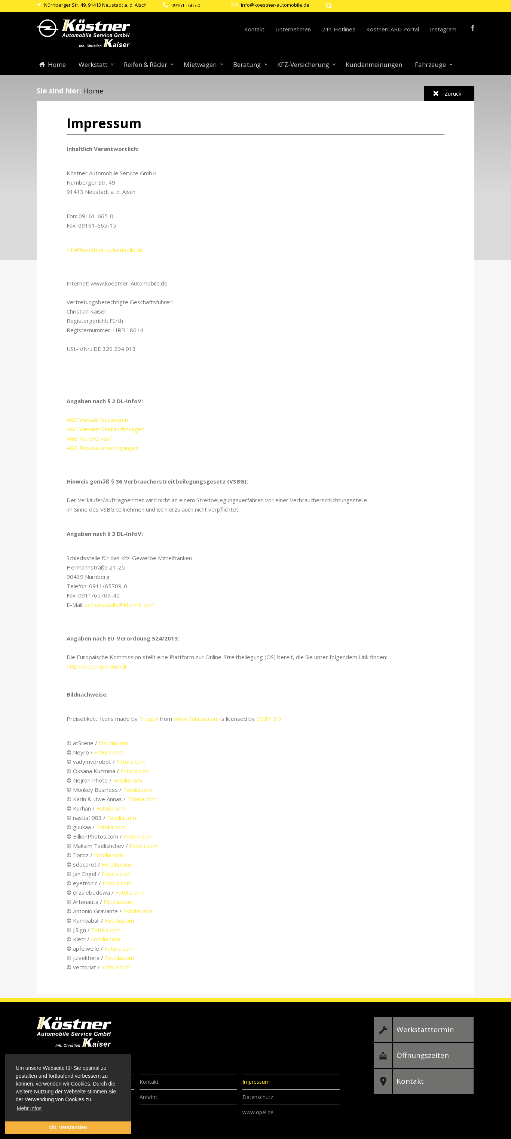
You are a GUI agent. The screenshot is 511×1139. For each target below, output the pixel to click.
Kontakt (254, 29)
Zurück (452, 93)
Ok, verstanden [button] (68, 1127)
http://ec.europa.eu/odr (97, 666)
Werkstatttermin (425, 1029)
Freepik (148, 718)
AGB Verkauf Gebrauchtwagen (105, 429)
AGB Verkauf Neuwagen (97, 419)
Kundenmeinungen (374, 64)
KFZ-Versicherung (303, 64)
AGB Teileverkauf (89, 438)
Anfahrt (148, 1097)
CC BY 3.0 (268, 718)
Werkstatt (93, 64)
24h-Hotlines (338, 29)
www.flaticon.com (196, 718)
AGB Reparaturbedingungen (103, 447)
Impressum (256, 1081)
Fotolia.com (113, 743)
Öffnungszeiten (423, 1055)
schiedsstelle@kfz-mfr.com (119, 604)
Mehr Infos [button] (29, 1108)
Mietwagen (200, 64)
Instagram (443, 29)
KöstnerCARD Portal (392, 29)
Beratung (247, 64)
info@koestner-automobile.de (275, 4)
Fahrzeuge (430, 64)
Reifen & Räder (145, 64)
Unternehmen (293, 29)
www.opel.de (257, 1112)
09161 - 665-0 (185, 5)
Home (57, 64)
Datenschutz (257, 1097)
